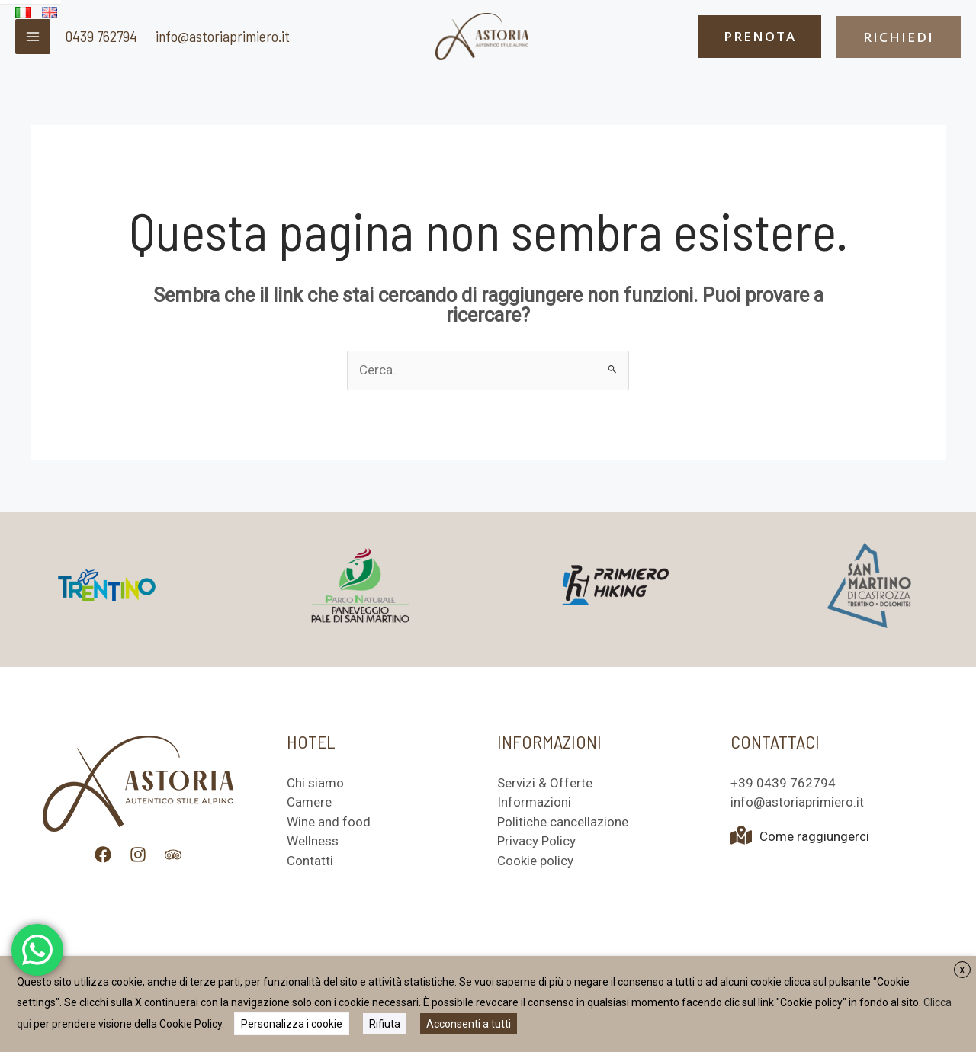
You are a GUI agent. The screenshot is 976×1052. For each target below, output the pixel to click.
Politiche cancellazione (562, 821)
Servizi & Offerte (544, 783)
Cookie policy (535, 860)
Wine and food (329, 821)
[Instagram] (138, 854)
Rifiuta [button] (384, 1024)
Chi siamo (315, 783)
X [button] (962, 970)
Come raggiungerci (799, 836)
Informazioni (534, 802)
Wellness (313, 840)
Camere (309, 802)
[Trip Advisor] (173, 854)
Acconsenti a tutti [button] (468, 1024)
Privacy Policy (536, 840)
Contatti (310, 860)
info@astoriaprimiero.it (223, 36)
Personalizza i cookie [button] (291, 1024)
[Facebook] (103, 854)
